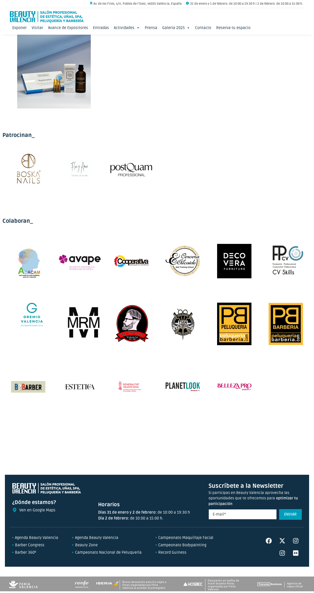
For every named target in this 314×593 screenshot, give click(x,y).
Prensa (151, 27)
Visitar (37, 27)
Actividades (127, 28)
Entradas (101, 27)
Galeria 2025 (176, 28)
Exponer (19, 27)
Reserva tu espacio (233, 27)
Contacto (203, 27)
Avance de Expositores (68, 27)
